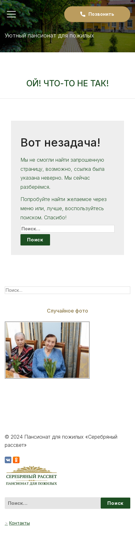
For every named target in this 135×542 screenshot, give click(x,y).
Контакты (19, 523)
